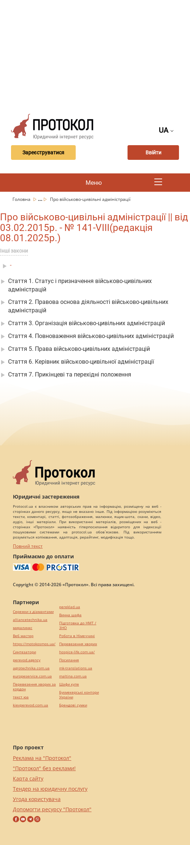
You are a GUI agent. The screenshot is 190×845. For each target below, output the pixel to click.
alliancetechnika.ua (30, 619)
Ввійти (153, 152)
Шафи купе (69, 684)
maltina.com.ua (73, 676)
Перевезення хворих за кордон (34, 686)
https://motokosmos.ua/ (34, 644)
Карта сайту (28, 778)
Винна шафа (70, 615)
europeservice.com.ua (32, 676)
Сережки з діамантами (33, 611)
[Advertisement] (98, 55)
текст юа (21, 697)
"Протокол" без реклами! (44, 768)
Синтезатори (24, 652)
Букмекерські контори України (79, 694)
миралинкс (22, 627)
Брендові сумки (73, 705)
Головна (22, 199)
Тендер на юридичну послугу (50, 788)
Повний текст (28, 546)
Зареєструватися (43, 152)
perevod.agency (26, 660)
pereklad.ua (69, 607)
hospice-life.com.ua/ (77, 652)
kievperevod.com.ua (30, 705)
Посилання (69, 660)
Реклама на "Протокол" (42, 757)
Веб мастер (23, 635)
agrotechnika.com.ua (31, 668)
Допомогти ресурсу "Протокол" (52, 809)
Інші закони (14, 251)
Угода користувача (37, 799)
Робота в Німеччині (77, 635)
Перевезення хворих (78, 644)
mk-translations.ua (75, 668)
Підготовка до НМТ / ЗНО (77, 625)
